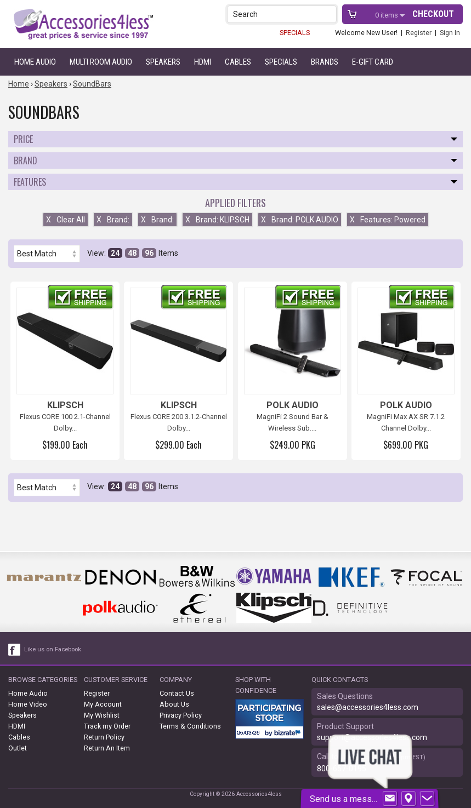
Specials (281, 62)
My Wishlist (102, 715)
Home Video (27, 704)
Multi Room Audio (101, 62)
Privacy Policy (181, 715)
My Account (103, 704)
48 (132, 253)
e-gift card (372, 62)
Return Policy (104, 737)
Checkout (433, 14)
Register (419, 32)
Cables (238, 62)
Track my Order (107, 726)
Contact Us (177, 693)
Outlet (17, 748)
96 (149, 253)
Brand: (113, 219)
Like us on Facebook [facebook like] (52, 649)
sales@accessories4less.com (367, 707)
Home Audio (35, 62)
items (387, 15)
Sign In (450, 32)
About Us (174, 704)
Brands (324, 62)
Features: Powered (387, 219)
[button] (329, 14)
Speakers (163, 62)
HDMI (202, 62)
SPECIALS (295, 32)
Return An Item (107, 748)
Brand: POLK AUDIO (299, 219)
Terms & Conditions (190, 726)
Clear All (65, 219)
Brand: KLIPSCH (217, 219)
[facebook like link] (14, 649)
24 (115, 253)
